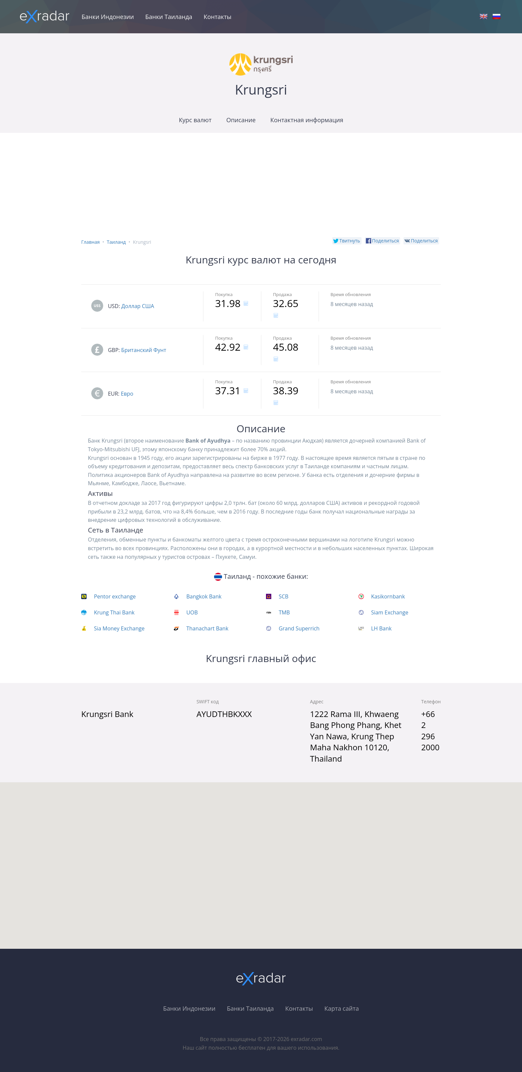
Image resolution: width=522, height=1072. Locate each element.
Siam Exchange (389, 612)
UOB (192, 612)
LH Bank (381, 628)
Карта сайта (341, 1008)
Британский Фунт (143, 350)
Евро (127, 393)
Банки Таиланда (168, 17)
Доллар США (138, 306)
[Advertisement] (261, 182)
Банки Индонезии (108, 17)
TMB (284, 612)
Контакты (217, 17)
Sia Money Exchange (119, 628)
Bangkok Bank (204, 596)
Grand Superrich (299, 628)
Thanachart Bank (207, 628)
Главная (90, 242)
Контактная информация (306, 120)
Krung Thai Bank (114, 612)
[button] (261, 859)
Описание (241, 120)
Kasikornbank (388, 596)
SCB (283, 596)
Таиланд (116, 242)
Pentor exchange (115, 596)
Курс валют (195, 120)
